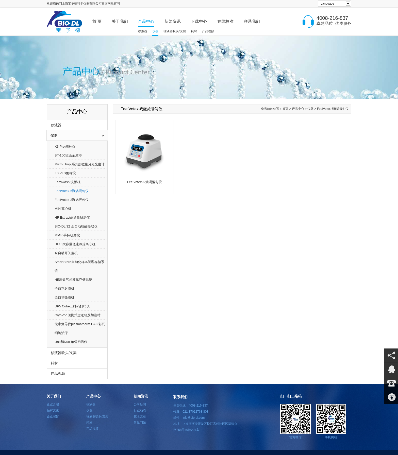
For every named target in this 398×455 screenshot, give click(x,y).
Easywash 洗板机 (67, 182)
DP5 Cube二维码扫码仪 (72, 306)
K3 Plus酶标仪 (65, 173)
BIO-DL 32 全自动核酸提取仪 (76, 226)
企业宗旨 (53, 416)
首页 (285, 109)
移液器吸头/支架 (174, 31)
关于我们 (120, 21)
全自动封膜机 (64, 288)
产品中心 (146, 21)
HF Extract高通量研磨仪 (72, 217)
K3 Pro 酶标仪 (65, 146)
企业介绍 (53, 404)
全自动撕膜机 (64, 297)
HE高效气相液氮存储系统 (73, 280)
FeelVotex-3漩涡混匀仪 (72, 200)
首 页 (97, 21)
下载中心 (199, 21)
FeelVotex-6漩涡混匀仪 (72, 191)
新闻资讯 (172, 21)
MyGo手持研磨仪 (67, 235)
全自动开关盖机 (66, 253)
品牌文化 (53, 410)
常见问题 (140, 422)
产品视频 (208, 31)
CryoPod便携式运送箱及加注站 (78, 315)
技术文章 (140, 416)
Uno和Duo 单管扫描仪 (71, 342)
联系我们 (252, 21)
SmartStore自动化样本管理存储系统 (79, 266)
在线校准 (225, 21)
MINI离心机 (63, 209)
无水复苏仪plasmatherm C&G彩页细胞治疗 (80, 328)
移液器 (142, 31)
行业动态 (140, 410)
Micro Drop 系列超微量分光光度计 (80, 164)
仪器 (155, 31)
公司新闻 (140, 404)
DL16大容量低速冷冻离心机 (75, 244)
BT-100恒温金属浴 (68, 155)
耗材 (194, 31)
